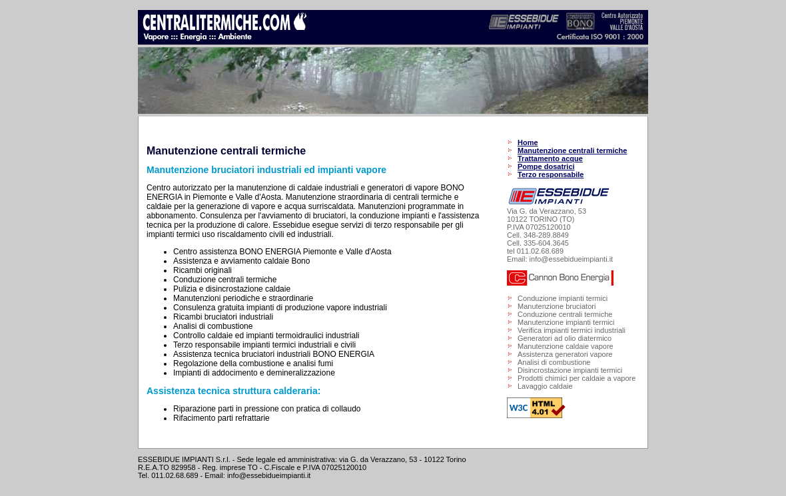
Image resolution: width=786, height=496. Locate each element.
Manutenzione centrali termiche (572, 150)
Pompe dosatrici (546, 166)
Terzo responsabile (551, 174)
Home (528, 142)
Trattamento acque (550, 158)
